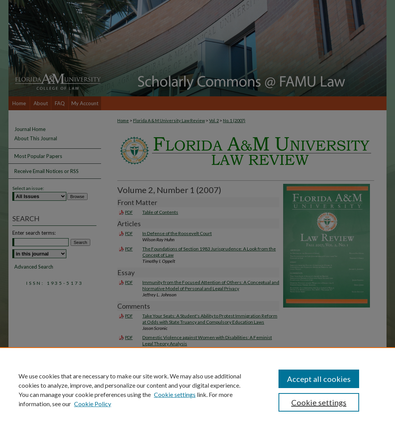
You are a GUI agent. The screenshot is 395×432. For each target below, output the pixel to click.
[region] (197, 389)
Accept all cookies (319, 378)
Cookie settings (175, 394)
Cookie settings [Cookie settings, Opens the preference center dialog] (318, 402)
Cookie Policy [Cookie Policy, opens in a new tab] (92, 403)
